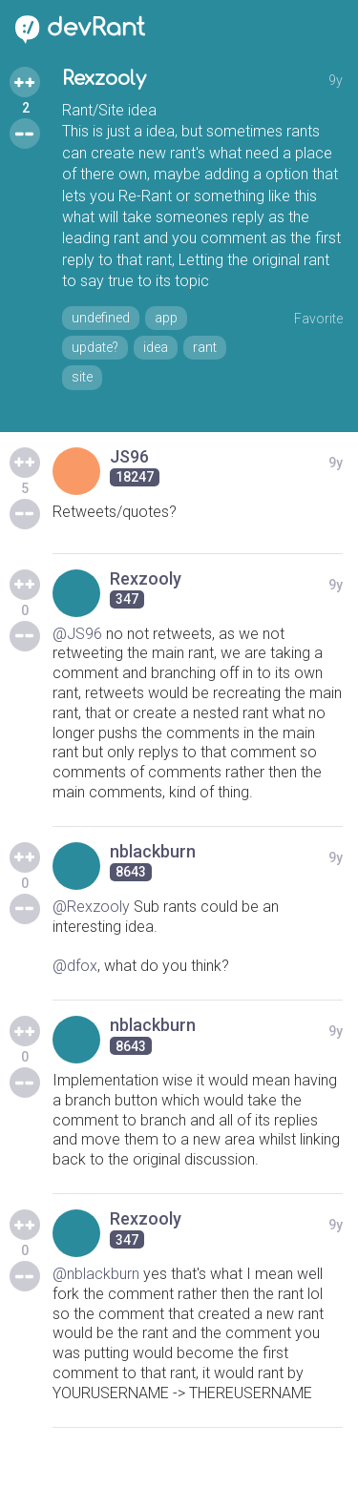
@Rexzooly (91, 907)
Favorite (318, 318)
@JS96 (77, 634)
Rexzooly (104, 79)
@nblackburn (96, 1274)
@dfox (75, 966)
